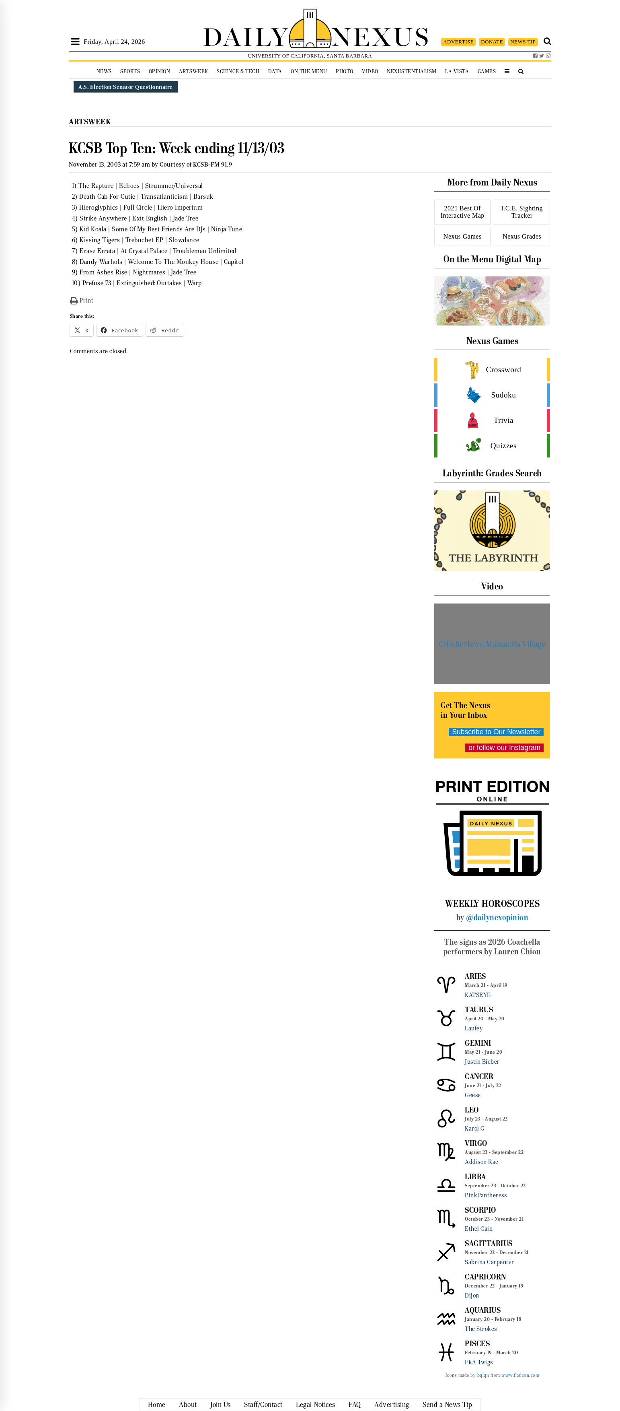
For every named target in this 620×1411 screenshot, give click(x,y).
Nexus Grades (522, 236)
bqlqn (483, 1375)
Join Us (220, 1405)
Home (157, 1405)
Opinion (159, 71)
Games (487, 71)
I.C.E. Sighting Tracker (522, 212)
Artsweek (193, 71)
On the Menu (309, 71)
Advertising (391, 1405)
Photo (344, 71)
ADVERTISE (458, 42)
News (104, 71)
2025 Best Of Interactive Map (463, 212)
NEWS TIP (523, 42)
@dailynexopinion (497, 917)
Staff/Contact (263, 1405)
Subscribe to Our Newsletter (496, 732)
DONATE (492, 42)
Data (275, 71)
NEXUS (380, 35)
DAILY (245, 35)
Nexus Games (462, 236)
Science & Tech (238, 71)
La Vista (457, 71)
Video (370, 71)
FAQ (355, 1405)
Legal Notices (315, 1405)
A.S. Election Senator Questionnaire (125, 87)
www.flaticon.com (520, 1375)
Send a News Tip (447, 1405)
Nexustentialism (412, 71)
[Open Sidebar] (75, 41)
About (188, 1405)
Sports (130, 71)
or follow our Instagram (504, 748)
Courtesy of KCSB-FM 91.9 (196, 164)
